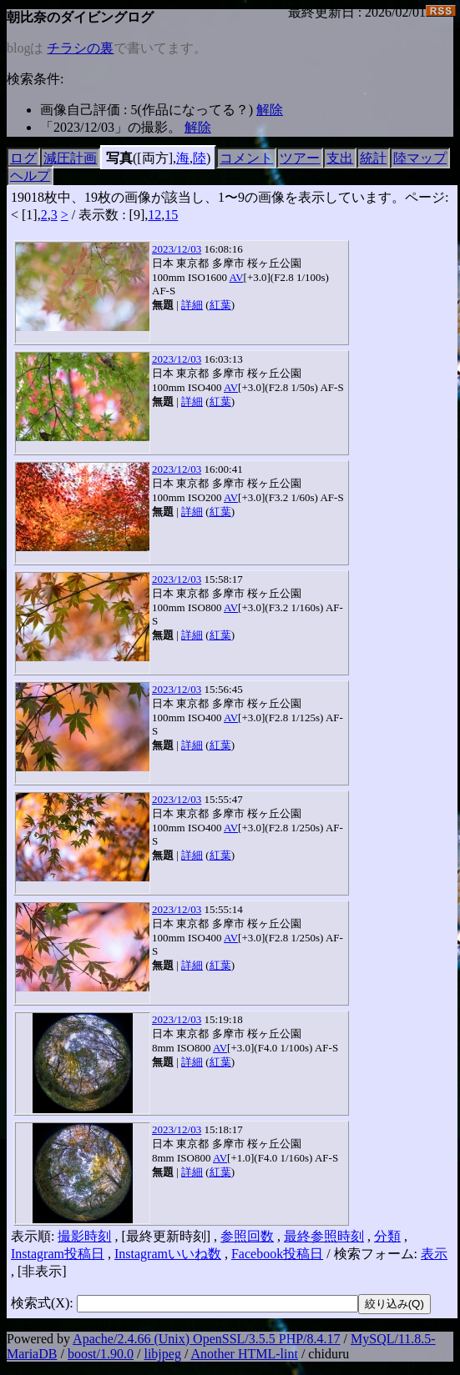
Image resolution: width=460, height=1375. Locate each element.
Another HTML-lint (243, 1354)
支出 (339, 158)
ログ (23, 158)
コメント (246, 158)
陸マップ (420, 158)
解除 (269, 110)
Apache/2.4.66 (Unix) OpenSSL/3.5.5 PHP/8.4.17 (206, 1339)
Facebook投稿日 (277, 1254)
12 (154, 215)
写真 (119, 158)
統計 (373, 158)
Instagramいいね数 (167, 1254)
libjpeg (162, 1354)
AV (236, 277)
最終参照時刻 (324, 1236)
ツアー (300, 158)
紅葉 (220, 305)
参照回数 (247, 1236)
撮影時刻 (84, 1236)
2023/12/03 (176, 249)
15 (171, 215)
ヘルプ (30, 175)
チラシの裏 (80, 48)
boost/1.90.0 (101, 1354)
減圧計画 (70, 158)
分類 (387, 1236)
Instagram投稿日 (57, 1254)
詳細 (192, 305)
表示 (434, 1254)
